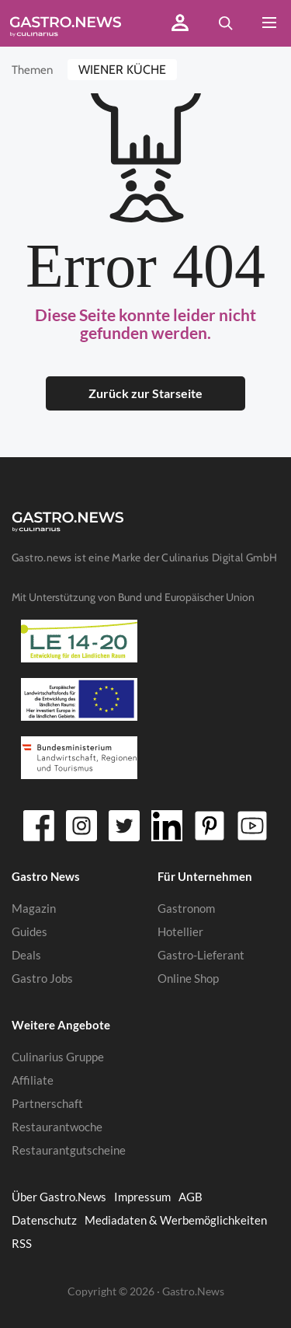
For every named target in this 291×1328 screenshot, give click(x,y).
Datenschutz (44, 1220)
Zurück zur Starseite (145, 393)
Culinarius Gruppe (58, 1057)
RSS (22, 1243)
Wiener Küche (122, 69)
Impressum (142, 1197)
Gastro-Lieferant (201, 955)
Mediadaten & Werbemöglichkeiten (176, 1220)
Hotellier (180, 931)
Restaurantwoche (57, 1127)
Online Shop (188, 978)
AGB (190, 1197)
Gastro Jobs (42, 978)
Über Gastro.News (59, 1197)
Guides (29, 931)
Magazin (34, 908)
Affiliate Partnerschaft (47, 1091)
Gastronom (186, 908)
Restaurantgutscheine (69, 1150)
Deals (26, 955)
